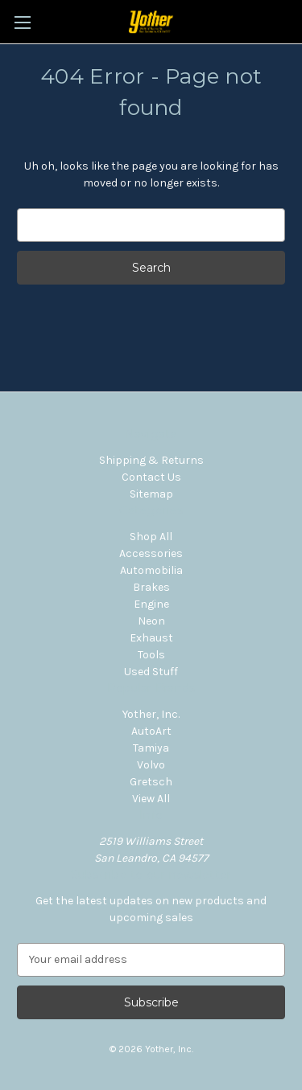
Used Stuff (151, 671)
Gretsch (151, 782)
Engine (151, 604)
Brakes (151, 587)
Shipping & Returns (151, 460)
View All (151, 798)
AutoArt (151, 731)
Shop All (151, 536)
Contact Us (151, 477)
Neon (151, 621)
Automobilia (151, 570)
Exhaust (151, 638)
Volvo (151, 765)
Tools (151, 655)
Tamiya (151, 748)
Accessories (151, 553)
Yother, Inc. (151, 714)
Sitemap (151, 494)
